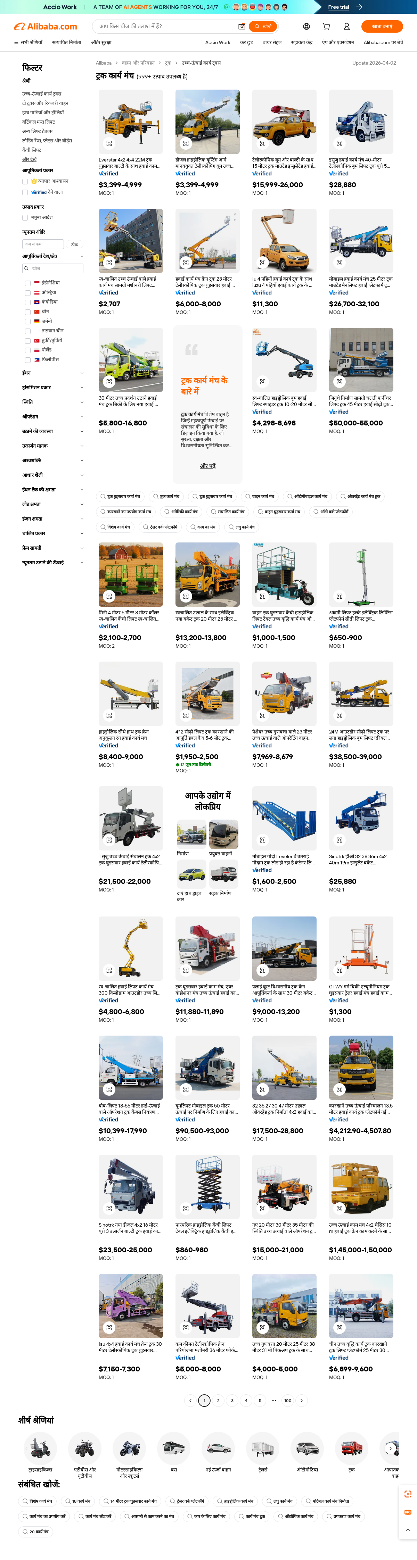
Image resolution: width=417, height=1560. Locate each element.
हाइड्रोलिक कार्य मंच (235, 1501)
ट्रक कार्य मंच (166, 496)
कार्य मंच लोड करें (95, 1516)
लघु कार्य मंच (242, 527)
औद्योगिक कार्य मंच (295, 1516)
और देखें (29, 159)
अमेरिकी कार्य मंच (181, 512)
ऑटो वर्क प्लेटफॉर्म (330, 512)
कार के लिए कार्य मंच (206, 1516)
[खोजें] (263, 26)
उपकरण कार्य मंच (343, 1516)
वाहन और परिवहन (138, 63)
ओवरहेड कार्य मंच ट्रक (360, 496)
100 (288, 1400)
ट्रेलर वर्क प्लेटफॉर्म (160, 527)
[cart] (327, 27)
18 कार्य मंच (77, 1501)
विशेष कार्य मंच (115, 527)
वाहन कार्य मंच (259, 496)
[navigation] (53, 733)
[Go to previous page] (190, 1400)
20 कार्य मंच (36, 1532)
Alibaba (104, 63)
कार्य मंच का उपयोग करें (44, 1516)
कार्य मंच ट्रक (252, 1516)
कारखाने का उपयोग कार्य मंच (125, 512)
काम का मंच (202, 527)
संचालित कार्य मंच (228, 512)
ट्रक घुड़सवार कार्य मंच (120, 496)
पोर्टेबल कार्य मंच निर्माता (327, 1501)
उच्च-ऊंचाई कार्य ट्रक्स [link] (201, 63)
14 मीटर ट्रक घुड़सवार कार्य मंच (130, 1501)
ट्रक (168, 63)
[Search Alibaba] (165, 26)
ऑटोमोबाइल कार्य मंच (307, 496)
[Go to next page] (301, 1400)
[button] (242, 26)
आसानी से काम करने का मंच (149, 1516)
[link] (408, 1494)
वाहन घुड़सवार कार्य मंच (279, 512)
